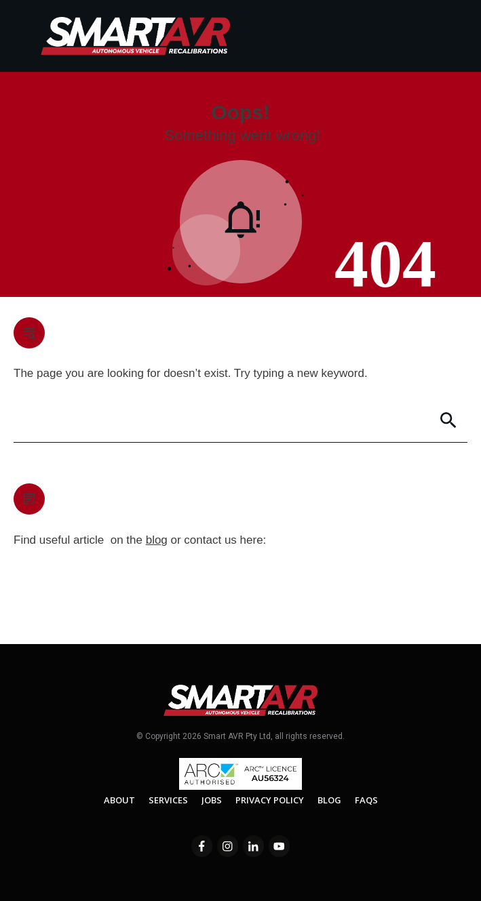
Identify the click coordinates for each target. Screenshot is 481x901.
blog (157, 540)
